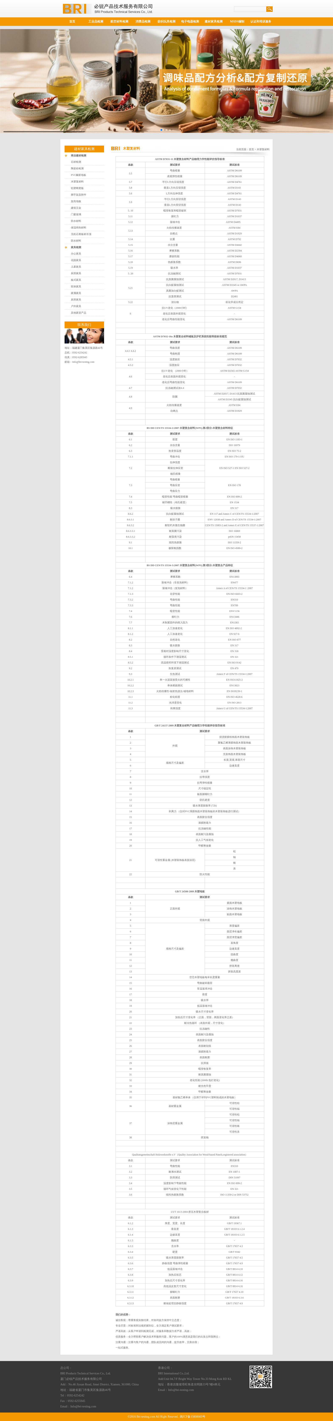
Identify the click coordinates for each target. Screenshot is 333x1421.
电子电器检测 (190, 21)
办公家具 (76, 253)
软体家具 (76, 286)
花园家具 (76, 260)
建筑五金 (76, 207)
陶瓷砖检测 (77, 168)
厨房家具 (76, 273)
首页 (72, 21)
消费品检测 (142, 21)
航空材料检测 (119, 21)
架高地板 (76, 201)
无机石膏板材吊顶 (81, 234)
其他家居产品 (78, 312)
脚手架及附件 (78, 194)
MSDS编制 (237, 21)
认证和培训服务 (260, 21)
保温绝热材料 (78, 227)
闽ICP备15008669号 (192, 1416)
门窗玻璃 (76, 214)
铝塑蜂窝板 (77, 188)
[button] (161, 130)
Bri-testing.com (146, 1416)
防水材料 (76, 221)
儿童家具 (76, 266)
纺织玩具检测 (166, 21)
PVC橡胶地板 (78, 175)
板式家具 (76, 279)
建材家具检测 (214, 21)
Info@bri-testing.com (83, 361)
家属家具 (76, 293)
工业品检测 (95, 21)
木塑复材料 (77, 181)
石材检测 (76, 161)
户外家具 (76, 306)
